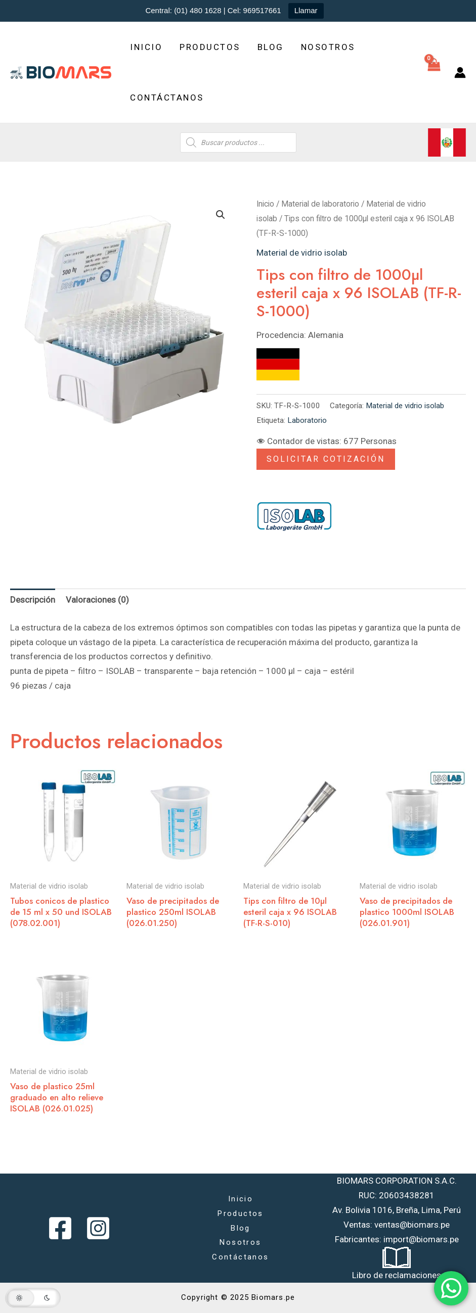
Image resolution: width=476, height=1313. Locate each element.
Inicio (146, 47)
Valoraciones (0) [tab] (97, 600)
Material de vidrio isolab (301, 253)
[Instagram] (98, 1228)
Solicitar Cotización (326, 459)
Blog (270, 47)
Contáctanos (167, 97)
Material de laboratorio (320, 204)
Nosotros (328, 47)
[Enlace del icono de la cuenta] (460, 72)
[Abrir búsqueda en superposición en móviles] (238, 142)
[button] (220, 215)
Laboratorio (307, 420)
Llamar (306, 10)
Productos (210, 47)
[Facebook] (60, 1228)
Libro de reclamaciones (396, 1275)
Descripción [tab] (32, 600)
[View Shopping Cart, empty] (433, 72)
